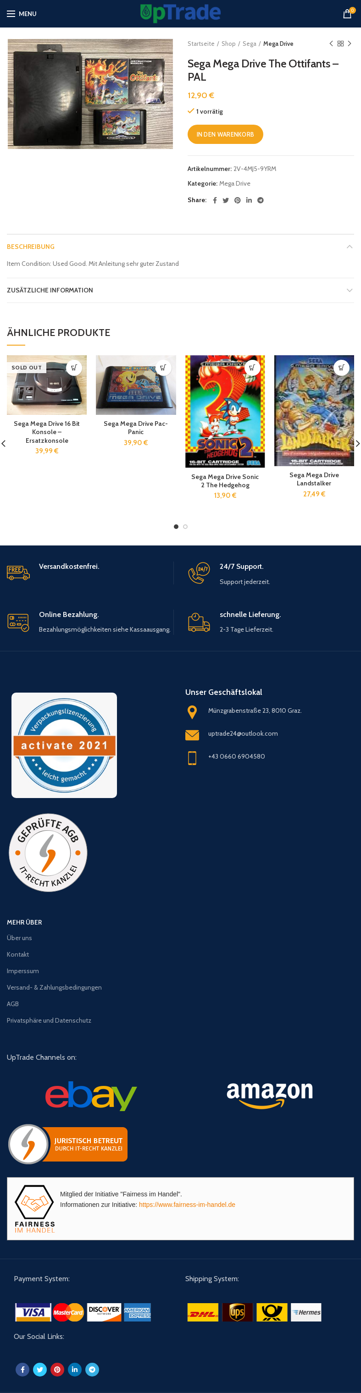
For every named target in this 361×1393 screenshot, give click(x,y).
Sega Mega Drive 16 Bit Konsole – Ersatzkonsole (47, 431)
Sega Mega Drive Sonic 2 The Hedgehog (225, 481)
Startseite (201, 43)
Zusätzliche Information (50, 290)
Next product (349, 43)
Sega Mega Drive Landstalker (314, 479)
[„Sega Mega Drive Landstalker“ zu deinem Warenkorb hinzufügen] (341, 368)
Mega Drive (278, 43)
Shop (229, 43)
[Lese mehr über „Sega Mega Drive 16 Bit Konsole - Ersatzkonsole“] (74, 368)
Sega (249, 43)
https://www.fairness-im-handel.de (187, 1204)
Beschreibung (31, 246)
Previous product (331, 43)
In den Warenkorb (226, 134)
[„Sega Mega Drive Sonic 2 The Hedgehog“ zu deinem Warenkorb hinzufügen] (252, 368)
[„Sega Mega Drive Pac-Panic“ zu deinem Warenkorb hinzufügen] (164, 368)
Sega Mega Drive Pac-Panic (136, 427)
